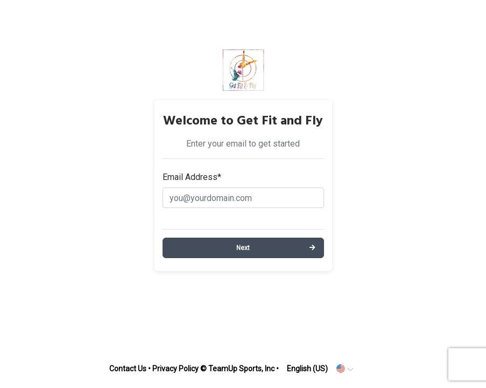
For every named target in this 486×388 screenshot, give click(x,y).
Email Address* (192, 177)
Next (243, 248)
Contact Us (127, 368)
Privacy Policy (175, 368)
